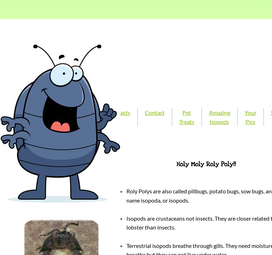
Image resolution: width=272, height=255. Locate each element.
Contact (155, 112)
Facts (123, 112)
